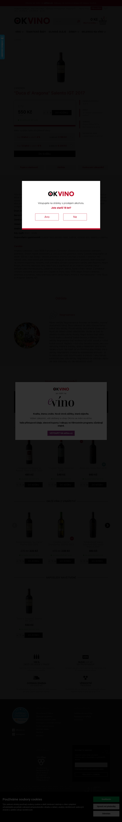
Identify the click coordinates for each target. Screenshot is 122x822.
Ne (75, 216)
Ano (47, 216)
